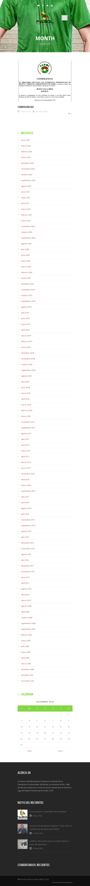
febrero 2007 (26, 635)
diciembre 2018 (27, 353)
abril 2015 (25, 502)
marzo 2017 (26, 462)
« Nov (29, 751)
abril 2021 (25, 203)
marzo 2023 (26, 146)
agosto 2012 (26, 554)
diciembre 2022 (27, 163)
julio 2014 (25, 514)
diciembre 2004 (27, 669)
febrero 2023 (26, 151)
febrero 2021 (26, 215)
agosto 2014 (26, 508)
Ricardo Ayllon (42, 111)
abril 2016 (25, 479)
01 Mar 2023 (38, 833)
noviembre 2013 (28, 519)
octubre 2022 (26, 174)
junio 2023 (25, 140)
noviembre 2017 (28, 422)
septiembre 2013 (28, 525)
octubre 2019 (26, 295)
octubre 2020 (26, 232)
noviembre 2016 (28, 473)
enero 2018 (26, 416)
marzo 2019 (26, 335)
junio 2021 (25, 192)
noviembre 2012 (28, 548)
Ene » (60, 751)
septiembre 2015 (28, 491)
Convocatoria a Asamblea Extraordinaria (48, 811)
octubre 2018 (26, 364)
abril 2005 (25, 658)
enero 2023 (26, 157)
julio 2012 (25, 560)
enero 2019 (26, 347)
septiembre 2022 (28, 180)
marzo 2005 (26, 663)
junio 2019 (25, 318)
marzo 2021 (26, 209)
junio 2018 (25, 387)
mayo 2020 (25, 261)
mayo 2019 (25, 324)
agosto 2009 (26, 606)
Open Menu (65, 17)
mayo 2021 (25, 197)
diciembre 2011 (27, 566)
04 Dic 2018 (25, 111)
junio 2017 (25, 445)
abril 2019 (25, 330)
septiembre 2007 (28, 629)
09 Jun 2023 (37, 815)
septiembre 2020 (28, 238)
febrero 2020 (26, 272)
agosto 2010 (26, 589)
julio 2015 (25, 496)
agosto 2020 (26, 243)
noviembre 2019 (28, 289)
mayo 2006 (25, 652)
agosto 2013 (26, 531)
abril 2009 (25, 612)
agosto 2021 (26, 186)
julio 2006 (25, 646)
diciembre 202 (27, 675)
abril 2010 (25, 594)
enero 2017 (26, 468)
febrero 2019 (26, 341)
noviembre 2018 (28, 358)
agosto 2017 (26, 433)
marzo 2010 (26, 600)
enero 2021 (26, 220)
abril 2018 (25, 399)
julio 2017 (25, 439)
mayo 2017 (25, 450)
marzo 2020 (26, 266)
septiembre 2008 (28, 623)
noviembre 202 (27, 681)
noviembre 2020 (28, 226)
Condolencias (26, 107)
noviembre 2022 (28, 169)
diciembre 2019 (27, 284)
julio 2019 (25, 312)
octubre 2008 (26, 617)
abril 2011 (25, 583)
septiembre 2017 (28, 427)
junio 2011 (25, 577)
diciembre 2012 (27, 543)
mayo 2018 (25, 393)
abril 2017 (25, 456)
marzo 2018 (26, 404)
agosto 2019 (26, 307)
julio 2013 (25, 537)
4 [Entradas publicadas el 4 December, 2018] (29, 720)
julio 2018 (25, 381)
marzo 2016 (26, 485)
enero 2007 (26, 640)
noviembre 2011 (28, 571)
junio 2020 (25, 255)
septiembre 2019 (28, 301)
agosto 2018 (26, 376)
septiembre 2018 (28, 370)
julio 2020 (25, 249)
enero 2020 (26, 278)
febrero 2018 (26, 410)
